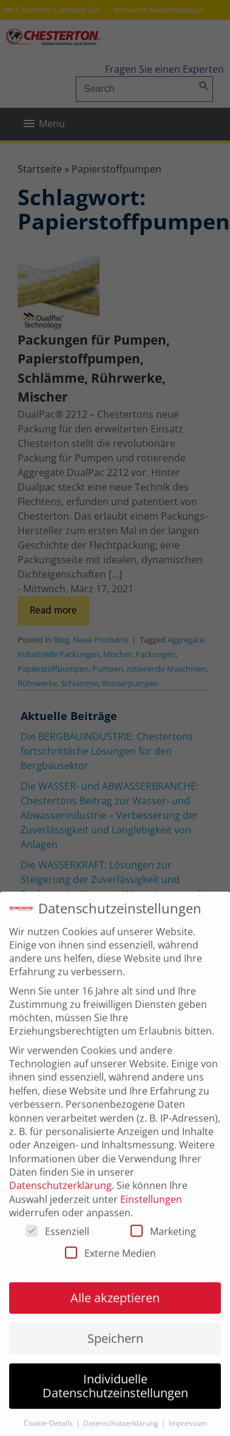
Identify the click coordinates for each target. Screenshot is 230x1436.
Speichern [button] (115, 1351)
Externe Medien (110, 1265)
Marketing (163, 1244)
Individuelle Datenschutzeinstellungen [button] (115, 1399)
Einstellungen (151, 1212)
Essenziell (57, 1244)
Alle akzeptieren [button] (115, 1310)
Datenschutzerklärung (60, 1198)
